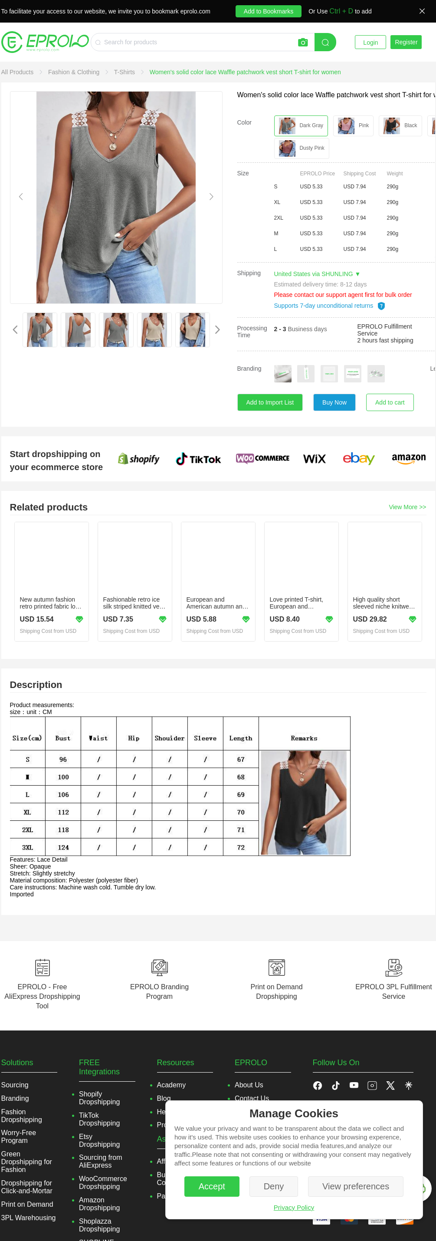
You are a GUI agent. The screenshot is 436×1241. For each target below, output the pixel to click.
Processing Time (252, 332)
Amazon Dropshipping (99, 1203)
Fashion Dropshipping (21, 1115)
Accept (212, 1186)
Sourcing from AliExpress (100, 1161)
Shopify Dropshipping (99, 1098)
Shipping (249, 273)
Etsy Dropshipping (99, 1140)
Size (243, 173)
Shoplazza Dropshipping (99, 1225)
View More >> (407, 507)
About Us (249, 1085)
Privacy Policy (294, 1207)
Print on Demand (27, 1204)
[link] (18, 72)
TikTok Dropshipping (99, 1119)
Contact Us (252, 1098)
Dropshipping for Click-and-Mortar (26, 1187)
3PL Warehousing (28, 1217)
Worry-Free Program (18, 1136)
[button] (336, 1085)
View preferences (355, 1186)
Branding (249, 368)
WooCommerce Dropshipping (103, 1182)
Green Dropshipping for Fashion (26, 1161)
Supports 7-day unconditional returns (330, 305)
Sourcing (15, 1085)
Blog (164, 1098)
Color (244, 122)
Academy (171, 1085)
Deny (274, 1186)
